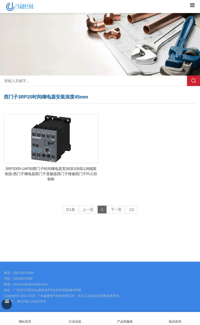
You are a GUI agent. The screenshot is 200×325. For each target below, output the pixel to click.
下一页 (116, 209)
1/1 (131, 209)
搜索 (193, 81)
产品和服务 (125, 321)
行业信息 (75, 321)
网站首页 (25, 318)
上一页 (88, 209)
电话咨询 (175, 318)
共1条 (70, 209)
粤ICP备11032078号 (31, 301)
